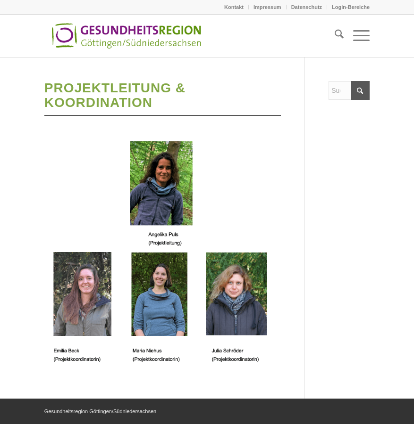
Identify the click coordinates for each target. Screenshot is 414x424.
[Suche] (334, 36)
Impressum (267, 7)
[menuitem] (234, 7)
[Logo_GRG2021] (138, 36)
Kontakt (234, 7)
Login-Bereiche (351, 7)
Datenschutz (306, 7)
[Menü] (357, 36)
